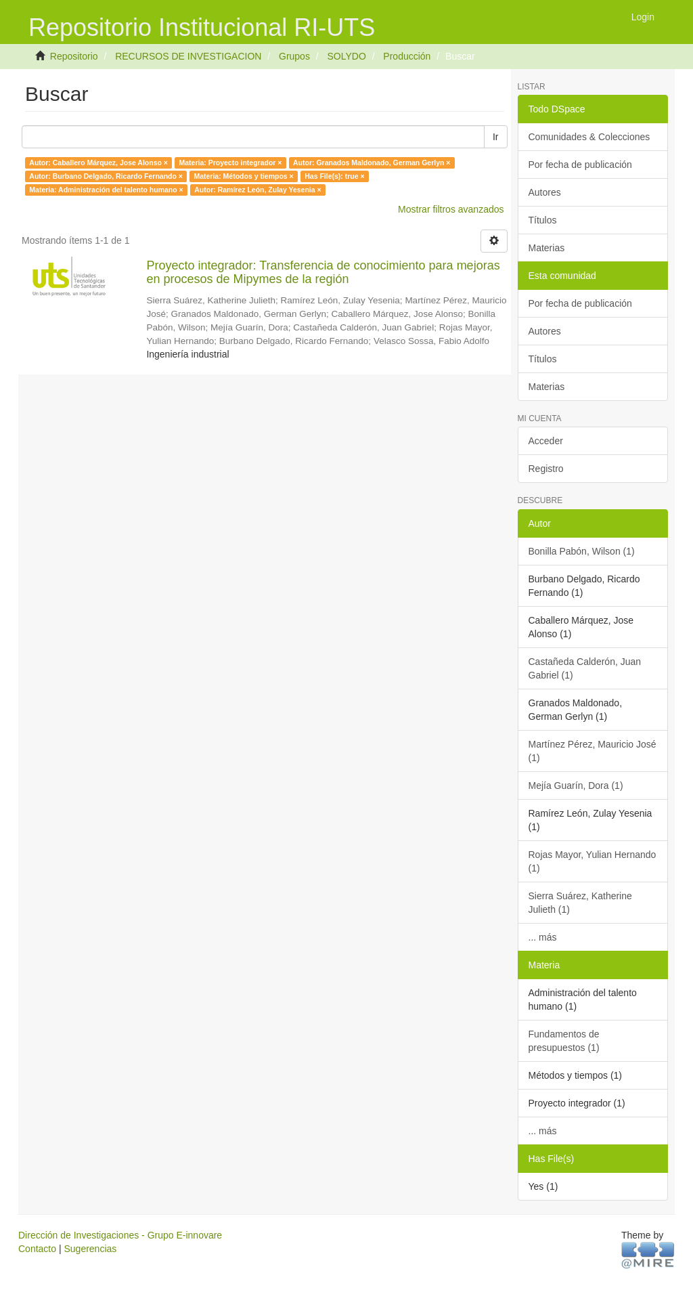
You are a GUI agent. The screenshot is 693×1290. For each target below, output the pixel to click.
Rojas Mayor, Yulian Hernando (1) (592, 861)
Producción (406, 56)
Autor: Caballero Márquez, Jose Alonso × (98, 162)
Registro (546, 468)
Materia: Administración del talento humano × (106, 190)
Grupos (294, 56)
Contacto (37, 1248)
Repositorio (74, 56)
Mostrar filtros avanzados (451, 209)
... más (543, 937)
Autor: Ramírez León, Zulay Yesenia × (257, 190)
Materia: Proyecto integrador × (230, 162)
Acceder (546, 440)
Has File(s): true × (334, 176)
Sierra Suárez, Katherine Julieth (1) (580, 902)
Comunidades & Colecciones (589, 136)
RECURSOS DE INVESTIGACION (188, 56)
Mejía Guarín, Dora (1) (576, 785)
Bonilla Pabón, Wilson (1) (582, 551)
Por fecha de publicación (580, 164)
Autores (545, 192)
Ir (496, 136)
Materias (547, 247)
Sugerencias (90, 1248)
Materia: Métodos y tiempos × (243, 176)
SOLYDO (346, 56)
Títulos (543, 220)
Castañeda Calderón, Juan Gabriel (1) (585, 668)
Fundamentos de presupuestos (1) (564, 1041)
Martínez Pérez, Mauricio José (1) (592, 751)
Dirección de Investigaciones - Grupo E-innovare (120, 1235)
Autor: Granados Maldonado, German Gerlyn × (372, 162)
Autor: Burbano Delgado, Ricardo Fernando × (106, 176)
